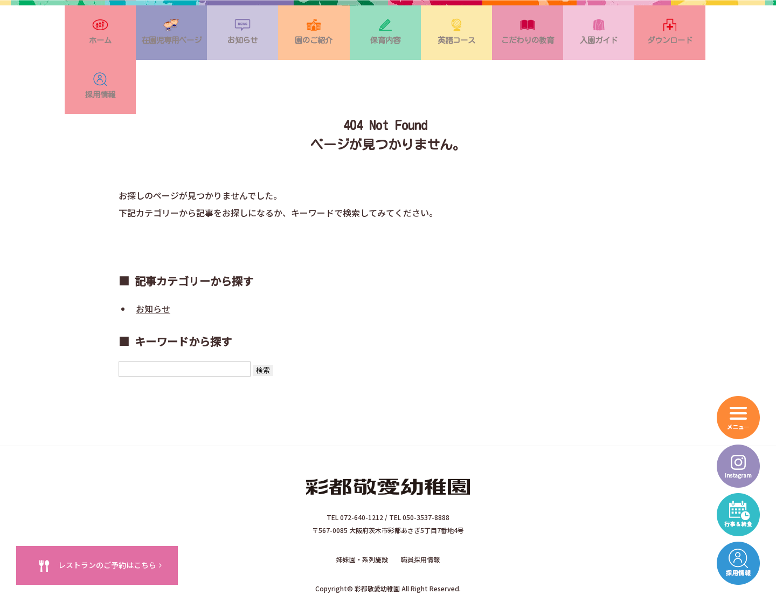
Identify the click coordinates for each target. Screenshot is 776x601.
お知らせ (153, 269)
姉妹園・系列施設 (362, 516)
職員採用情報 (420, 516)
